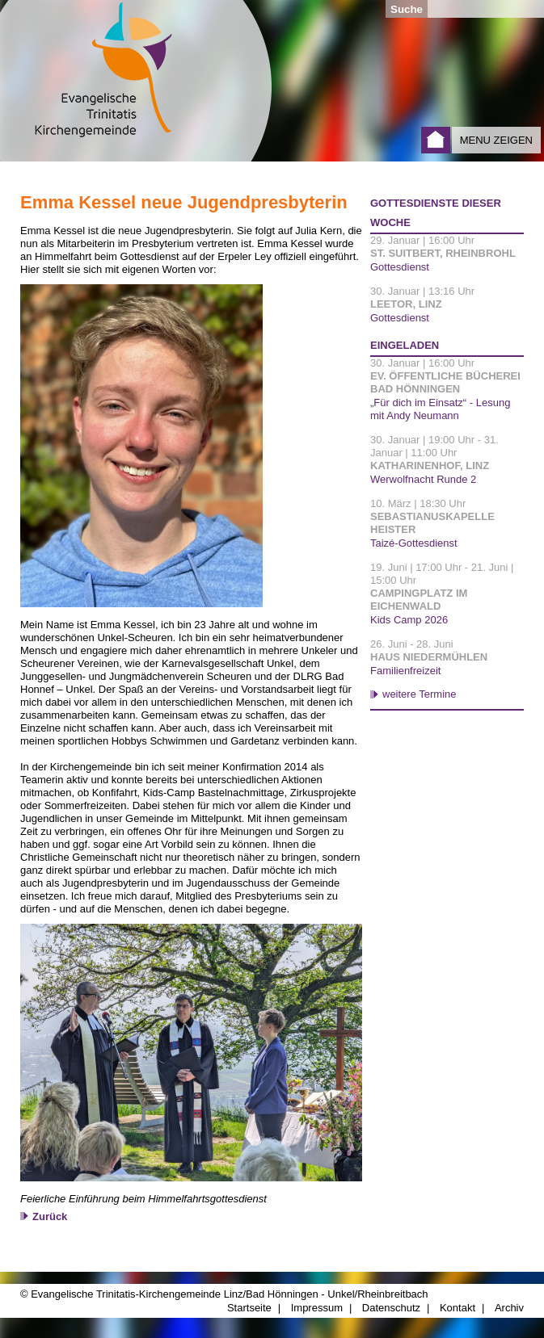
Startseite (435, 140)
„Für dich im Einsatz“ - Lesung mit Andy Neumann (440, 409)
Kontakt (457, 1308)
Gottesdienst (399, 267)
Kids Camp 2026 (409, 620)
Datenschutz (391, 1308)
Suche (406, 9)
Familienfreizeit (405, 671)
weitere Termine (419, 694)
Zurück (49, 1216)
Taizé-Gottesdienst (414, 543)
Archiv (509, 1308)
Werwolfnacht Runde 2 (423, 479)
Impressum (317, 1308)
